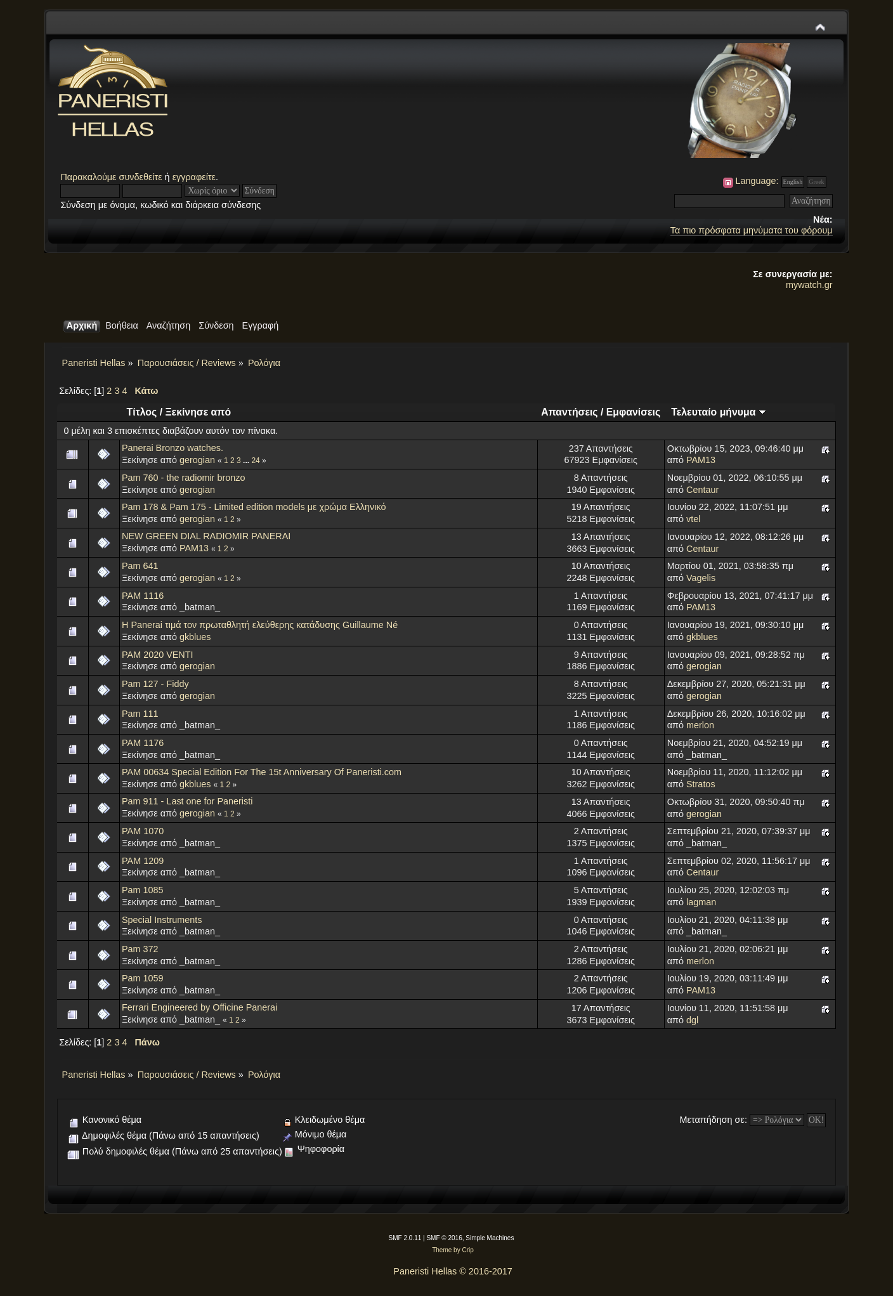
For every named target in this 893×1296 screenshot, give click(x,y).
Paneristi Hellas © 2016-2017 (452, 1271)
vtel (693, 519)
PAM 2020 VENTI (157, 655)
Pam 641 (140, 566)
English (793, 181)
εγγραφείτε (194, 177)
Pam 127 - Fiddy (155, 684)
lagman (701, 902)
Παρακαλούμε (89, 177)
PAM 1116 (143, 596)
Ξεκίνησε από (198, 412)
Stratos (700, 784)
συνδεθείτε (140, 177)
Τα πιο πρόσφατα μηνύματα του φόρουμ (751, 230)
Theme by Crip (453, 1250)
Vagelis (700, 578)
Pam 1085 (143, 890)
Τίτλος (142, 412)
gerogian (197, 460)
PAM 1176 (143, 743)
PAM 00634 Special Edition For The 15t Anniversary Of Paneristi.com (261, 772)
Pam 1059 (143, 978)
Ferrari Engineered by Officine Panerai (199, 1007)
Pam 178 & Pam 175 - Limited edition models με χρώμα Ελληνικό (254, 507)
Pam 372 (140, 949)
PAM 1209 (143, 861)
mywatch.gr (809, 285)
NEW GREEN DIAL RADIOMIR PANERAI (206, 536)
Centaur (702, 490)
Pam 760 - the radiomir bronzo (183, 478)
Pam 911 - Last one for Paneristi (187, 801)
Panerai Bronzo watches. (172, 448)
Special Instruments (162, 920)
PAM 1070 (143, 831)
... (247, 460)
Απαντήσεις (569, 412)
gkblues (195, 637)
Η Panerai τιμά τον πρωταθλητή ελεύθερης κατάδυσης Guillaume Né (260, 625)
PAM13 (700, 460)
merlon (700, 725)
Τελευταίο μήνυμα (718, 412)
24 (255, 460)
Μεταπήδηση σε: (713, 1120)
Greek (816, 181)
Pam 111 (140, 714)
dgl (692, 1020)
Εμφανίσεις (633, 412)
